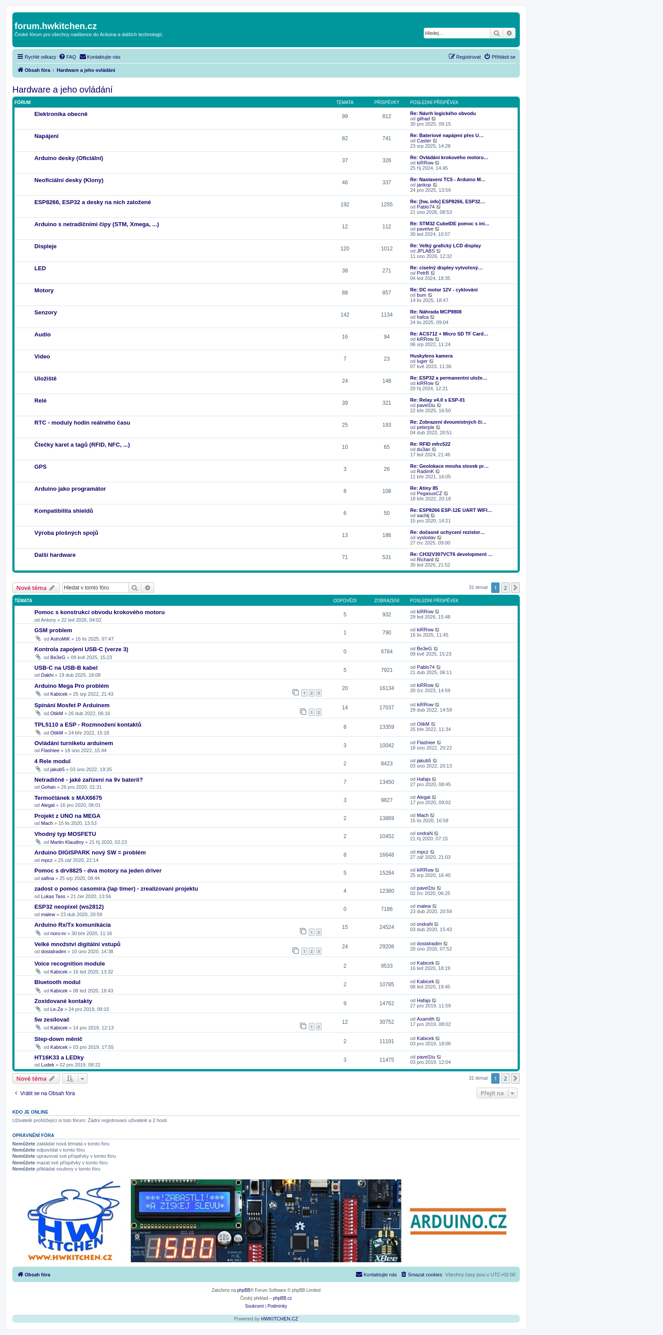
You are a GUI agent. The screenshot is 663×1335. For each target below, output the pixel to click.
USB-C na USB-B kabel (66, 667)
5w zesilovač (52, 1019)
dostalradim (53, 951)
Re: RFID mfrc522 (430, 444)
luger (422, 361)
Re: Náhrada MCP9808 (436, 311)
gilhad (423, 118)
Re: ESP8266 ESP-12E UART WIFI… (451, 510)
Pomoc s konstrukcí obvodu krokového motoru (99, 612)
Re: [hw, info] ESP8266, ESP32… (447, 201)
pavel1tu (426, 405)
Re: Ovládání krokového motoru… (449, 157)
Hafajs (423, 779)
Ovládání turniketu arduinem (73, 743)
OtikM (56, 713)
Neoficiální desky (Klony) (69, 180)
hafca (423, 317)
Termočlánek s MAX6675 (68, 797)
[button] (515, 587)
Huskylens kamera (431, 355)
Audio (42, 334)
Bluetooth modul (57, 982)
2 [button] (505, 588)
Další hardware (55, 555)
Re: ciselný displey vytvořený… (446, 267)
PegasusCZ (429, 493)
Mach (47, 823)
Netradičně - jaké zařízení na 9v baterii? (88, 779)
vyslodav (426, 537)
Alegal (48, 805)
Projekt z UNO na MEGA (67, 816)
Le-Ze (56, 1009)
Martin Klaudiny (67, 842)
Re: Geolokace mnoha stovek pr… (449, 466)
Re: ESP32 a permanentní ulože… (448, 377)
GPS (40, 466)
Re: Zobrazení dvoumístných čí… (448, 422)
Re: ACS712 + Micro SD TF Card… (449, 333)
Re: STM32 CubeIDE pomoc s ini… (449, 223)
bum (421, 295)
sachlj (423, 515)
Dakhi (47, 675)
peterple (425, 427)
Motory (44, 290)
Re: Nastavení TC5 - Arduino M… (447, 179)
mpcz (46, 860)
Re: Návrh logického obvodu (443, 113)
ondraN (425, 833)
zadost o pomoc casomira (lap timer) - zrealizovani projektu (116, 888)
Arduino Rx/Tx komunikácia (72, 924)
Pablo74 (425, 206)
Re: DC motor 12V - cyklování (444, 289)
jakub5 (57, 769)
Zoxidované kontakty (63, 1001)
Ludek (47, 1064)
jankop (424, 184)
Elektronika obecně (61, 114)
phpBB (243, 1290)
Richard (425, 559)
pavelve (425, 228)
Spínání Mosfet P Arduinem (72, 705)
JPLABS (426, 251)
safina (47, 878)
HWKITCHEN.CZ (279, 1318)
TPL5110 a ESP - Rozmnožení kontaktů (87, 724)
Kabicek (58, 694)
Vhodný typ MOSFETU (65, 834)
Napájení (46, 136)
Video (42, 356)
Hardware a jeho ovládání (62, 89)
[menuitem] (67, 57)
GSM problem (53, 630)
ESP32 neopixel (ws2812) (69, 906)
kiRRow (425, 162)
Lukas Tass (53, 896)
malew (48, 914)
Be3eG (57, 657)
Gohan (48, 787)
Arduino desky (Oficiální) (68, 158)
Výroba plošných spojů (66, 533)
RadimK (425, 471)
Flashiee (50, 750)
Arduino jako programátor (70, 488)
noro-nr (58, 933)
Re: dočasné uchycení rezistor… (447, 532)
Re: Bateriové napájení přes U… (447, 135)
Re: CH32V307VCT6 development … (451, 554)
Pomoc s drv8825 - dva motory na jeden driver (98, 870)
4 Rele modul (52, 761)
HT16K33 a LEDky (59, 1057)
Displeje (45, 246)
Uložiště (45, 378)
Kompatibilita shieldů (63, 510)
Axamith (425, 1019)
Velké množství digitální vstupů (77, 944)
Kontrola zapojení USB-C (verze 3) (81, 649)
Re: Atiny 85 (424, 488)
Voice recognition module (69, 963)
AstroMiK (60, 638)
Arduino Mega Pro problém (71, 685)
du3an (423, 449)
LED (40, 268)
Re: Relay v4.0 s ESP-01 (437, 400)
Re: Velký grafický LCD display (445, 245)
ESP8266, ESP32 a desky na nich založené (92, 202)
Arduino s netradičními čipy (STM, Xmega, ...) (96, 224)
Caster (424, 140)
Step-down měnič (58, 1039)
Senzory (45, 312)
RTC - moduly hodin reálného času (82, 422)
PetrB (423, 273)
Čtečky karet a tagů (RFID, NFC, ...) (82, 444)
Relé (40, 400)
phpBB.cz (282, 1298)
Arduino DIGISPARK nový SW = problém (90, 852)
